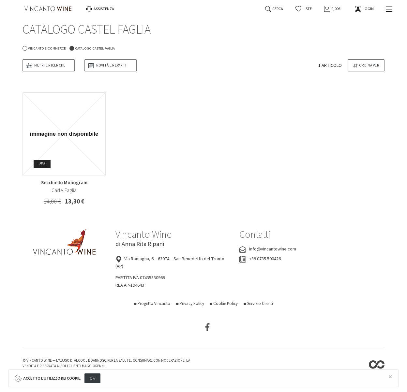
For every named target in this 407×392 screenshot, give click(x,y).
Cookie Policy (224, 304)
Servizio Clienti (258, 304)
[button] (304, 9)
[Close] (391, 377)
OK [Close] (92, 378)
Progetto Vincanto (152, 304)
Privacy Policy (190, 304)
